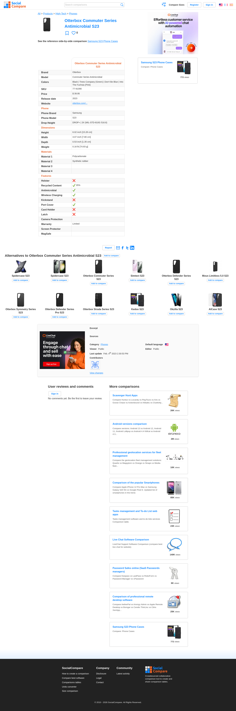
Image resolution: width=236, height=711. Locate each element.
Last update (96, 353)
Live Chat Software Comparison (131, 539)
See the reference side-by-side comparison (62, 41)
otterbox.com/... (80, 103)
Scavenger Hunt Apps (125, 395)
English (221, 5)
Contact (100, 682)
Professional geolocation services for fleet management (137, 454)
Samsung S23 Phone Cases (103, 41)
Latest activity (123, 673)
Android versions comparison (130, 424)
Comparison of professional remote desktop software (133, 598)
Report (108, 247)
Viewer (93, 349)
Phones (73, 13)
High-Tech (60, 13)
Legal (98, 678)
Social (159, 669)
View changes (96, 373)
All (39, 13)
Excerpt (94, 328)
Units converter (69, 687)
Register (194, 5)
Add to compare (111, 255)
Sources (94, 336)
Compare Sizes (176, 5)
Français (226, 5)
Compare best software (73, 678)
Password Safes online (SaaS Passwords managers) (136, 570)
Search (122, 4)
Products (48, 13)
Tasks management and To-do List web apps (135, 513)
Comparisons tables (71, 682)
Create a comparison (164, 5)
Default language (154, 344)
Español (231, 5)
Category (94, 344)
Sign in (209, 5)
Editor (148, 349)
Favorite (67, 33)
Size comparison (70, 691)
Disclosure (101, 673)
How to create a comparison (75, 673)
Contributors (96, 358)
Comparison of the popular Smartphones (136, 482)
